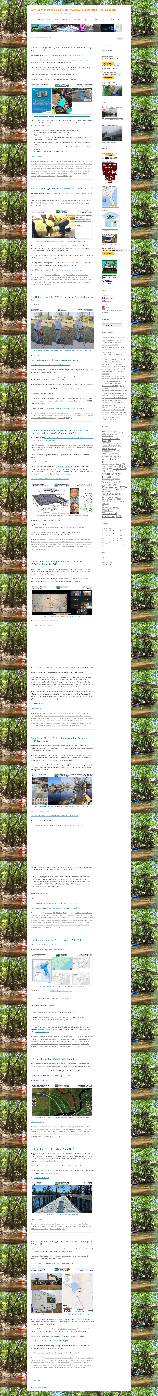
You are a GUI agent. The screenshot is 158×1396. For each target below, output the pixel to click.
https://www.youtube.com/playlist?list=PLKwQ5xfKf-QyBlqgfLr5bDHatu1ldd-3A (57, 825)
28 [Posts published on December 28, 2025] (124, 540)
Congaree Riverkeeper (37, 1039)
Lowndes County (43, 718)
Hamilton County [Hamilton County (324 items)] (108, 451)
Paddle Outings (107, 56)
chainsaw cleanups (64, 408)
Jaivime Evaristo (53, 542)
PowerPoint (61, 667)
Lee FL (81, 1129)
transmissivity (76, 1044)
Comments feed (107, 562)
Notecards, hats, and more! (111, 243)
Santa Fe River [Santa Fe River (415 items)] (108, 472)
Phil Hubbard (59, 415)
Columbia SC (79, 1037)
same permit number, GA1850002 (66, 1331)
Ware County (62, 723)
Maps (112, 19)
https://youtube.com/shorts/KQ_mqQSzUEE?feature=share (50, 365)
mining (73, 542)
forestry (45, 1129)
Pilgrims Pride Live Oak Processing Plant (62, 922)
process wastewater (81, 922)
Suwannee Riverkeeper (68, 171)
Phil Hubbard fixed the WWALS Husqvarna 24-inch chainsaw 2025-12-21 (62, 298)
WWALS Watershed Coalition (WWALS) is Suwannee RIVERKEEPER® (74, 9)
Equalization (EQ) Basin (82, 164)
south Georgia (57, 171)
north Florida (51, 415)
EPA (54, 913)
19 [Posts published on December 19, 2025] (117, 538)
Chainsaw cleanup (69, 413)
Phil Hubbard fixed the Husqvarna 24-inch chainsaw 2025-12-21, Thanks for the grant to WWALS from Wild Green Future (62, 350)
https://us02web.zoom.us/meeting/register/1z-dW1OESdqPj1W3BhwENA (59, 527)
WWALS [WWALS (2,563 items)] (110, 507)
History (59, 713)
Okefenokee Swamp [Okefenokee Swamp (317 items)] (108, 464)
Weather (57, 275)
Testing (65, 913)
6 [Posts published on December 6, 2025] (120, 533)
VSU (75, 713)
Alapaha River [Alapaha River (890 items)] (110, 431)
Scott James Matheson (39, 1363)
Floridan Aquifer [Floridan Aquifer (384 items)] (108, 446)
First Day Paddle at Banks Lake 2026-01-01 (52, 1148)
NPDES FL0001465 (36, 922)
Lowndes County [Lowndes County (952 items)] (111, 456)
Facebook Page (108, 298)
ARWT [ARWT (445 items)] (113, 434)
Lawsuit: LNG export (109, 186)
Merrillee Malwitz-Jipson (82, 918)
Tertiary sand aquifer (65, 1044)
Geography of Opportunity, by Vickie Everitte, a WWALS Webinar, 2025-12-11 (62, 616)
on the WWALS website (48, 667)
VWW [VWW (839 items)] (106, 491)
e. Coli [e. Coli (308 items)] (112, 443)
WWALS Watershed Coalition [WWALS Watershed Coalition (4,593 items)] (112, 513)
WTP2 (41, 1367)
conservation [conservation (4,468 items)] (111, 439)
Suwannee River (39, 721)
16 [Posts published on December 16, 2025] (106, 538)
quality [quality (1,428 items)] (118, 465)
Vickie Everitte (50, 723)
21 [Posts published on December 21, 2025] (124, 538)
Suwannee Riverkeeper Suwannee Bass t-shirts (110, 228)
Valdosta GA (86, 1363)
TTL (71, 1363)
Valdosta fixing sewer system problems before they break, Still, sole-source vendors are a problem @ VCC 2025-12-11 (62, 116)
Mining (52, 539)
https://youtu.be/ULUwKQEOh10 (41, 626)
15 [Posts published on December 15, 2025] (103, 538)
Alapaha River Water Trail (67, 1224)
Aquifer (47, 539)
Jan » (123, 545)
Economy (48, 275)
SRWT (46, 544)
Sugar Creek (67, 280)
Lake (63, 713)
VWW (63, 161)
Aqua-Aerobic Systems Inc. (80, 161)
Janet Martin (87, 716)
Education (53, 713)
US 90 (82, 925)
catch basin (53, 164)
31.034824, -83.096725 (41, 1178)
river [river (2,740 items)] (120, 468)
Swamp (57, 539)
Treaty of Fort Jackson (82, 721)
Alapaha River (71, 275)
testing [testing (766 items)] (107, 489)
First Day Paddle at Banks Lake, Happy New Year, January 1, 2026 (62, 1214)
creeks (47, 161)
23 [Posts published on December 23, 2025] (106, 540)
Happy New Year (48, 1226)
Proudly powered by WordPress (39, 1387)
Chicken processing (43, 915)
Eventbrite (105, 295)
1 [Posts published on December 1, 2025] (102, 533)
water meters (55, 282)
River (56, 161)
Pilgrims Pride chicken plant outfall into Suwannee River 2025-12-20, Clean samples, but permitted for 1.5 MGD (62, 806)
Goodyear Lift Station (64, 166)
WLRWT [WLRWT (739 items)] (107, 505)
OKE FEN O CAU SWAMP (64, 718)
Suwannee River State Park (53, 925)
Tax (53, 275)
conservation (34, 277)
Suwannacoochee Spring (58, 1131)
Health (57, 1358)
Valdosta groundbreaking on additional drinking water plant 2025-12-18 (62, 1242)
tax (39, 282)
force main (38, 166)
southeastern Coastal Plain (81, 1041)
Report (87, 19)
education (68, 716)
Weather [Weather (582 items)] (107, 496)
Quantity (67, 1358)
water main (34, 173)
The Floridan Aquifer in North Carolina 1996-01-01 (57, 939)
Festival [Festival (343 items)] (105, 445)
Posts (56, 19)
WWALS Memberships (109, 68)
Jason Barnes (66, 277)
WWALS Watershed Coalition (47, 418)
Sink (59, 161)
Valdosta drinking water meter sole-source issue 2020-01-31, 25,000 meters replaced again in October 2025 (62, 241)
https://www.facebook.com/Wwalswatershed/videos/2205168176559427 (55, 360)
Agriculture (48, 913)
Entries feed (105, 560)
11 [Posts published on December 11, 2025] (113, 536)
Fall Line (63, 1039)
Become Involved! (44, 19)
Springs (66, 1127)
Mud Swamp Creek (84, 277)
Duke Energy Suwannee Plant (67, 915)
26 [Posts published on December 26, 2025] (117, 540)
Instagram (106, 301)
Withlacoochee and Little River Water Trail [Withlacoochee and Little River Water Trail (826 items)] (112, 498)
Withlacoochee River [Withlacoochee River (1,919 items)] (113, 502)
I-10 (73, 918)
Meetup (104, 304)
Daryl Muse (42, 277)
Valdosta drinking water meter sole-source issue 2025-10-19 (60, 70)
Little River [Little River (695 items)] (115, 455)
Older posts (35, 1380)
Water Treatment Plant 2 (48, 1365)
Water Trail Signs (108, 162)
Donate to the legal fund (110, 206)
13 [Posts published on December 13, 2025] (121, 536)
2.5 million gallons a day (68, 1329)
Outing (58, 1127)
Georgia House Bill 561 (63, 467)
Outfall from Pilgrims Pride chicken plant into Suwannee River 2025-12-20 (60, 739)
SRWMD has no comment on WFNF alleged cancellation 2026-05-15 (114, 417)
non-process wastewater (77, 920)
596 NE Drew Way (81, 1127)
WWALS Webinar (71, 539)
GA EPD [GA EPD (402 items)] (118, 446)
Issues (96, 19)
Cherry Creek (61, 164)
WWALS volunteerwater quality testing (109, 83)
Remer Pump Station (58, 168)
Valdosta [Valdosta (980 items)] (118, 489)
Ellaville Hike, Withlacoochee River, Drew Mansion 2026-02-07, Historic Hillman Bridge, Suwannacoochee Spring (62, 1117)
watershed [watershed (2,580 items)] (112, 493)
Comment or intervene (112, 141)
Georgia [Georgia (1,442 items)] (109, 448)
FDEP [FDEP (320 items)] (118, 443)
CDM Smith (34, 1360)
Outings (65, 19)
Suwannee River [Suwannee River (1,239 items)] (112, 482)
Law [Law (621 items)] (105, 455)
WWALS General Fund (109, 153)
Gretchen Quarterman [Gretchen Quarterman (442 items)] (110, 450)
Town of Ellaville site (37, 1134)
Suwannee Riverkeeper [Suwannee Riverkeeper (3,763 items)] (114, 486)
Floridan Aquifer (35, 542)
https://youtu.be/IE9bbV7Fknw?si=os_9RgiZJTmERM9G (49, 908)
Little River (34, 718)
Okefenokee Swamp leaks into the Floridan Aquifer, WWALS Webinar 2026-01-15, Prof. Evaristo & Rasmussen (62, 515)
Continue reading (37, 156)
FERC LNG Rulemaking (110, 125)
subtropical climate (57, 280)
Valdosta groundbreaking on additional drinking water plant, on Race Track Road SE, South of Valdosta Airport (62, 1314)
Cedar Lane (34, 915)
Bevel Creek (89, 1358)
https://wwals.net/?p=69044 (40, 462)
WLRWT (83, 1134)
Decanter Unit (70, 164)
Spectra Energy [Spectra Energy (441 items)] (108, 479)
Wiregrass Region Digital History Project (78, 723)
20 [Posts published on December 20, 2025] (121, 538)
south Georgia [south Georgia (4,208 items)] (111, 475)
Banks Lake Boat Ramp (43, 1171)
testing (77, 925)
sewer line (79, 168)
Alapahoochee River (82, 275)
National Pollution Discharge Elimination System (55, 920)
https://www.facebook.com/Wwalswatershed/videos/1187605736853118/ (55, 903)
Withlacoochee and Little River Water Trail (55, 1134)
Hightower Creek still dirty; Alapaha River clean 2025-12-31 (64, 55)
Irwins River (79, 716)
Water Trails (76, 19)
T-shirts (104, 211)
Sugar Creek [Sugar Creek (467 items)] (108, 480)
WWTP (39, 176)
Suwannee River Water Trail (57, 544)
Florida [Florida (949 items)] (114, 445)
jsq (71, 176)
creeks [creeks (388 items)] (105, 443)
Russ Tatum (47, 1131)
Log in (104, 557)
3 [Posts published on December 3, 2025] (109, 533)
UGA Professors (42, 547)
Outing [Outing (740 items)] (120, 464)
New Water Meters (62, 270)
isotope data (44, 542)
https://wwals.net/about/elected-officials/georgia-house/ (50, 479)
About (104, 19)
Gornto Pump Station (77, 166)
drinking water (50, 277)
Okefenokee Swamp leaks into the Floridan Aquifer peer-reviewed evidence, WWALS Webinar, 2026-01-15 (60, 431)
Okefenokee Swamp (78, 718)
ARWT (77, 1224)
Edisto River (56, 1039)
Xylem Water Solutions (48, 176)
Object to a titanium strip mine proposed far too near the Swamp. (113, 117)
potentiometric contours (46, 1041)
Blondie (89, 913)
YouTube (106, 307)
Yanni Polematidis (66, 1367)
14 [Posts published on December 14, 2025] (124, 536)
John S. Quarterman (65, 542)
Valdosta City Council (82, 171)
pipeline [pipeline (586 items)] (107, 466)
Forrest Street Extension (49, 166)
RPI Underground (70, 168)
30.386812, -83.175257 (41, 1080)
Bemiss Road (46, 164)
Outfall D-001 (46, 922)
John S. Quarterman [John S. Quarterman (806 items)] (112, 453)
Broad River (71, 1037)
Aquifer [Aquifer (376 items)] (106, 434)
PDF (70, 667)
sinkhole (85, 168)
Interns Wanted (107, 50)
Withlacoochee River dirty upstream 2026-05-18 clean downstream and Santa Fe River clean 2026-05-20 (114, 349)
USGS (59, 1037)
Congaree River (88, 1037)
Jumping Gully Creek (65, 1360)
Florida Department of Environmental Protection (56, 918)
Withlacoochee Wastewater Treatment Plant (64, 173)
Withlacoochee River (44, 173)
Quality (52, 161)
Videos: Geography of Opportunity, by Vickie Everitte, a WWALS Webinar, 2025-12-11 (59, 563)
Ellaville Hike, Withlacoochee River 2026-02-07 (54, 1058)
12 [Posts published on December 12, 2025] (117, 536)
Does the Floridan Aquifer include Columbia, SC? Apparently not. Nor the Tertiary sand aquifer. (62, 986)
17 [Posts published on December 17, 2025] (110, 538)
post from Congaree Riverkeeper (61, 991)
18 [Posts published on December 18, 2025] (113, 538)
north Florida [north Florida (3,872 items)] (110, 460)
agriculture (83, 913)
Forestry (47, 1127)
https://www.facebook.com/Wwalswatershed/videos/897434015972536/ (54, 816)
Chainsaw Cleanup (50, 413)
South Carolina (59, 1041)
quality (49, 168)
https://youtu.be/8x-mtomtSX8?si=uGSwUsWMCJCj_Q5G (49, 1341)
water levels (51, 547)
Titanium (62, 539)
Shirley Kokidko (63, 1226)
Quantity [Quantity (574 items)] (107, 469)
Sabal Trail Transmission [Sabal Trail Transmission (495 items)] (112, 470)
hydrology (79, 1039)
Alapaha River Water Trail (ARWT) (46, 1173)
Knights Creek (74, 277)
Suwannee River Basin (78, 280)
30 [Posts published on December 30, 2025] (106, 543)
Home (32, 19)
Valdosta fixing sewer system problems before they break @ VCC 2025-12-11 (61, 49)
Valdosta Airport (78, 1363)
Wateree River (50, 1046)
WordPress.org (106, 564)
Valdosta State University (38, 723)
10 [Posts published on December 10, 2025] (110, 536)
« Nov (104, 545)
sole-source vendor (46, 171)
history (73, 716)
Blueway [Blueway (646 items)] (107, 436)
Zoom (85, 547)
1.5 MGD (77, 913)
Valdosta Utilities (46, 282)
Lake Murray (86, 1039)
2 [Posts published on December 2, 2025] (106, 533)
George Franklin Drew (55, 1129)
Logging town (88, 1129)
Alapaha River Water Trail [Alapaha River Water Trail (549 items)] (113, 433)
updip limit (38, 1046)
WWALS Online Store (109, 234)
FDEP (57, 913)
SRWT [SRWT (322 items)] (117, 479)
